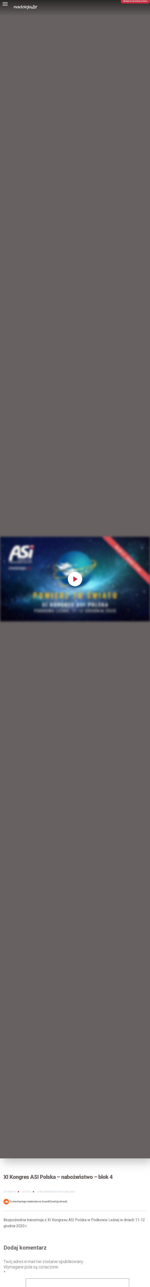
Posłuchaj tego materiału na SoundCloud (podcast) (35, 1201)
